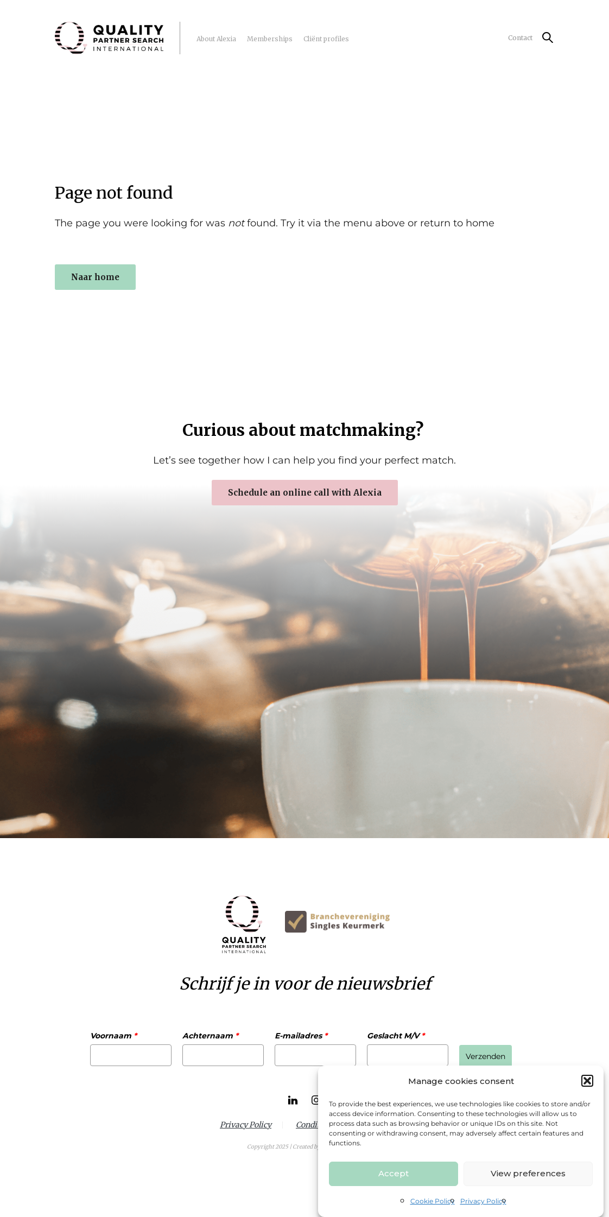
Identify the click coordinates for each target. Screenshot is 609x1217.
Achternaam (210, 1036)
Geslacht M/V (395, 1036)
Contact (520, 38)
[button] (587, 1080)
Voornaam (113, 1036)
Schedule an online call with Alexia (305, 492)
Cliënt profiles (326, 39)
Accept (393, 1173)
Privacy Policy (483, 1201)
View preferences (528, 1173)
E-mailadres (301, 1036)
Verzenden (485, 1056)
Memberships (270, 39)
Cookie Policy (432, 1201)
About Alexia (216, 39)
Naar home (95, 277)
